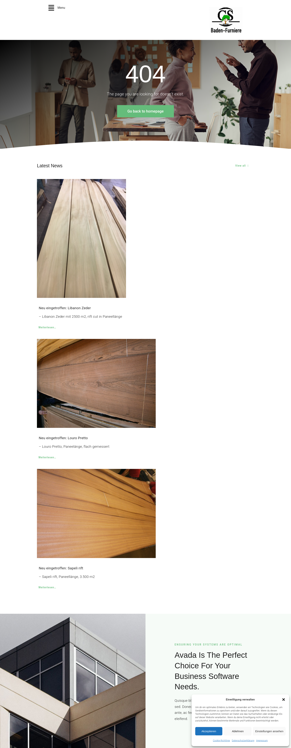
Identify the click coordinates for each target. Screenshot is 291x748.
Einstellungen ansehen (269, 731)
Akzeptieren (208, 731)
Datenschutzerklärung (243, 740)
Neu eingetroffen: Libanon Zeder (65, 308)
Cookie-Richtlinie (221, 740)
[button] (283, 699)
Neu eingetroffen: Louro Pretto (63, 438)
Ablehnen (237, 731)
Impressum (262, 740)
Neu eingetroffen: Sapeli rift (61, 568)
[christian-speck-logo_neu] (226, 8)
